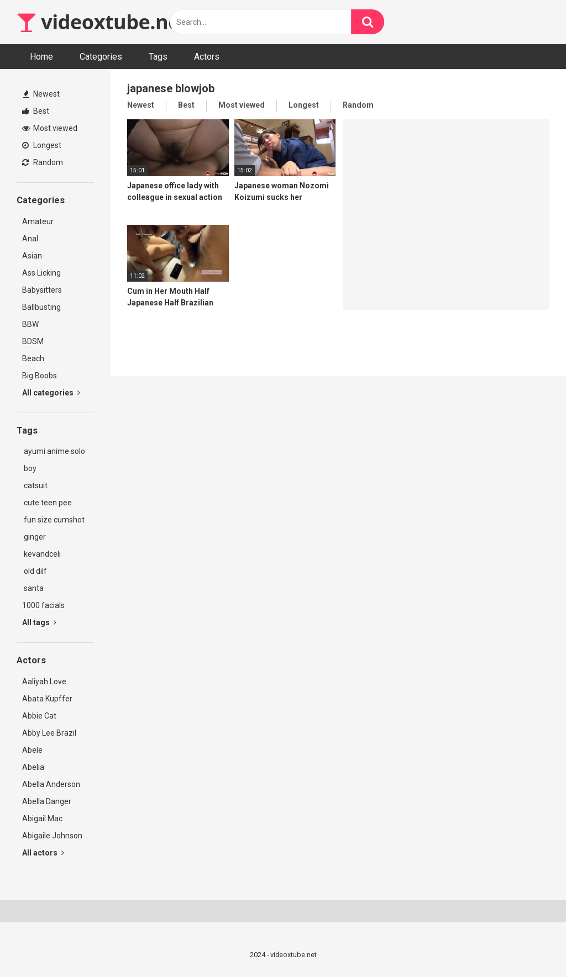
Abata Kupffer (47, 698)
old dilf (34, 571)
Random (42, 162)
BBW (30, 324)
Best (35, 111)
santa (33, 588)
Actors (206, 56)
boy (29, 468)
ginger (34, 536)
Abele (32, 750)
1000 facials (43, 605)
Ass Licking (41, 272)
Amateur (38, 221)
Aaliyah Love (44, 681)
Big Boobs (39, 375)
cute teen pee (47, 502)
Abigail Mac (42, 818)
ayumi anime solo (53, 451)
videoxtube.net (102, 21)
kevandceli (41, 554)
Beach (33, 358)
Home (41, 56)
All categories (51, 392)
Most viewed (49, 128)
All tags (39, 622)
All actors (43, 852)
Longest (41, 145)
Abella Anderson (51, 784)
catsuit (35, 485)
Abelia (33, 767)
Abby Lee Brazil (49, 732)
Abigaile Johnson (52, 835)
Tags (158, 56)
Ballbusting (41, 307)
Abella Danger (46, 801)
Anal (30, 238)
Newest (41, 93)
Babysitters (42, 290)
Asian (32, 255)
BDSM (33, 341)
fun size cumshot (53, 519)
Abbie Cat (39, 715)
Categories (101, 56)
